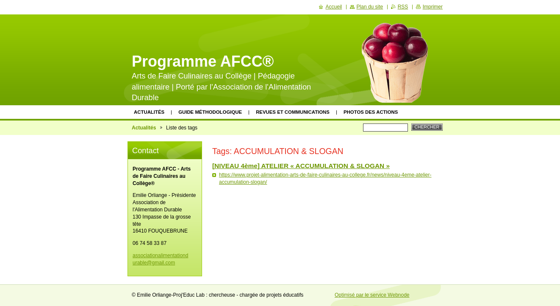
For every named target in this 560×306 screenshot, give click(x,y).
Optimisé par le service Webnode (372, 295)
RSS (403, 7)
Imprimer (433, 7)
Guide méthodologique (210, 112)
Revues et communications (293, 112)
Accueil (334, 7)
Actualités (149, 112)
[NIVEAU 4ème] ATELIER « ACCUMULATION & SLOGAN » (301, 165)
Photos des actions (371, 112)
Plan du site (370, 7)
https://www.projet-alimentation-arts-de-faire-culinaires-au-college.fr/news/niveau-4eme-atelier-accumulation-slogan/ (325, 178)
